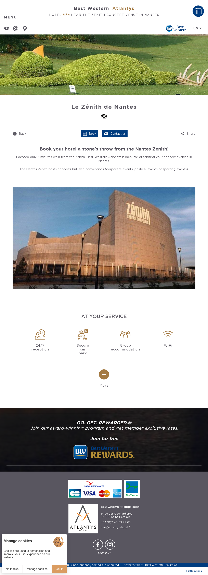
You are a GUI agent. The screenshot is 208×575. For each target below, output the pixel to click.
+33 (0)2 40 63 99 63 (116, 522)
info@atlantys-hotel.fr (116, 527)
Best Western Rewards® (161, 564)
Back (22, 133)
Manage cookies (37, 569)
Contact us (118, 133)
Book (92, 133)
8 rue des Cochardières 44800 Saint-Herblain (116, 515)
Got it (59, 569)
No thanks (12, 569)
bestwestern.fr (133, 564)
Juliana (198, 571)
